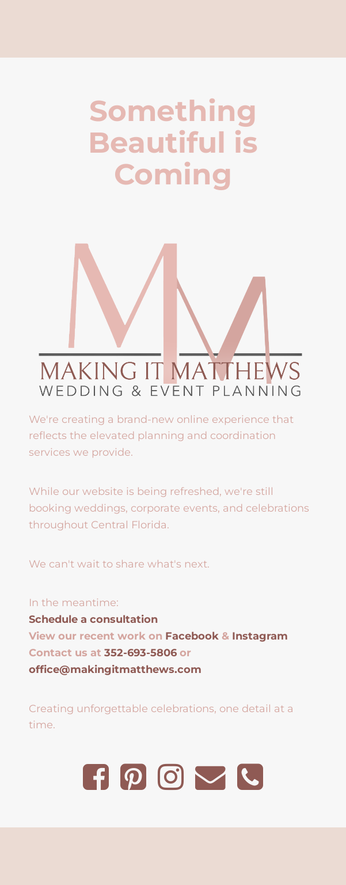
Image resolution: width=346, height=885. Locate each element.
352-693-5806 (140, 652)
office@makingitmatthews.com (115, 669)
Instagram (260, 636)
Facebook (192, 636)
